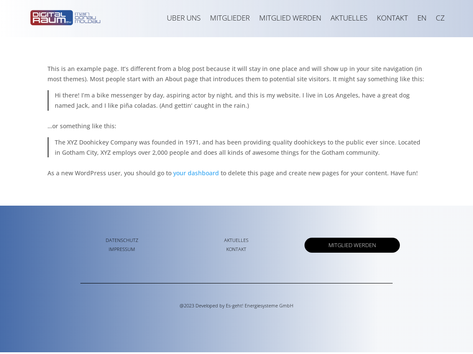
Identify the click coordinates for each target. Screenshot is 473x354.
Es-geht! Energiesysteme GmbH (259, 307)
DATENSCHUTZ (122, 242)
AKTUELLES (349, 18)
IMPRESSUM (122, 251)
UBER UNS (184, 18)
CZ (440, 18)
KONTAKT (392, 18)
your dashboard (196, 175)
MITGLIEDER (230, 18)
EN (421, 18)
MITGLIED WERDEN (290, 18)
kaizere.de (236, 322)
